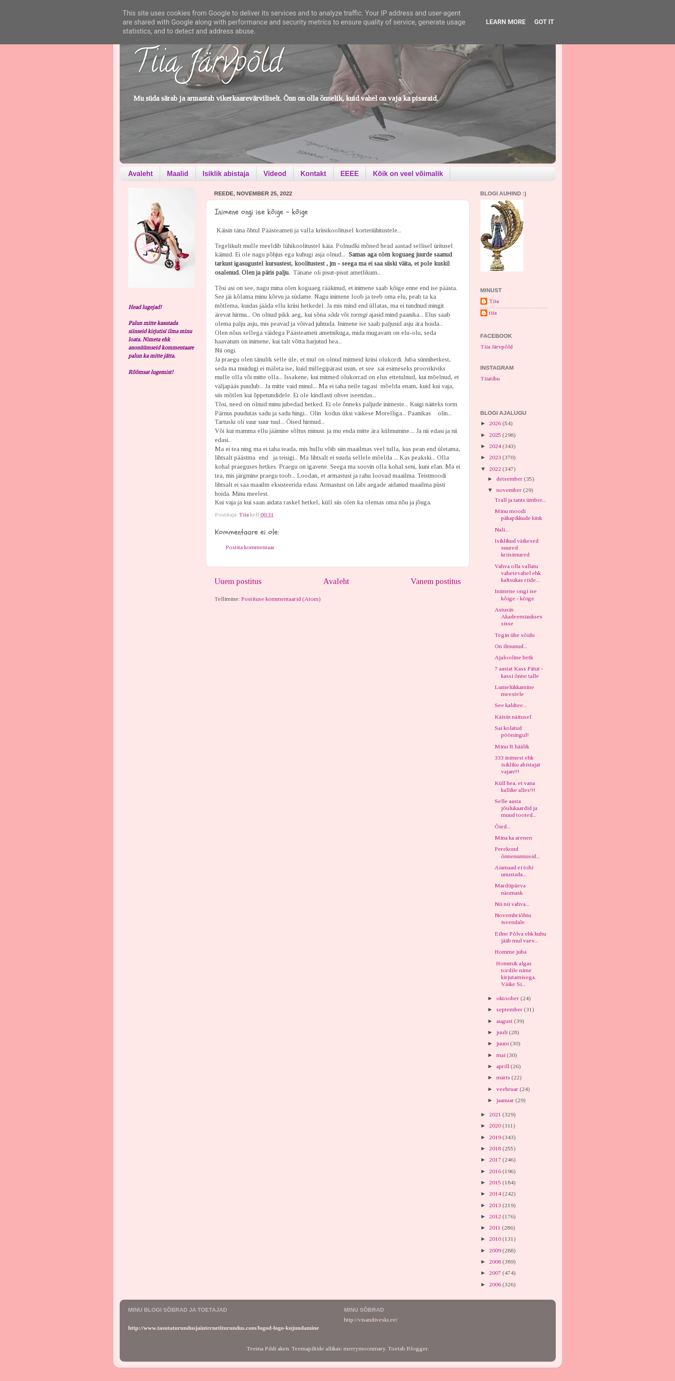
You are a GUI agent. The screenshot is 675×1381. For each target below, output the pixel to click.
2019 (495, 1137)
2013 (495, 1205)
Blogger (416, 1348)
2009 (495, 1250)
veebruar (508, 1089)
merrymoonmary (364, 1348)
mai (501, 1055)
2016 (495, 1171)
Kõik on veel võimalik (408, 173)
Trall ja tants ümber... (520, 500)
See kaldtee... (511, 705)
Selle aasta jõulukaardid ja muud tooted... (516, 808)
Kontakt (313, 173)
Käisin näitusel (513, 717)
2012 (495, 1216)
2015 (495, 1182)
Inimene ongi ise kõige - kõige (516, 594)
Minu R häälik (512, 746)
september (510, 1009)
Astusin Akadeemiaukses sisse (518, 616)
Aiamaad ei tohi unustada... (514, 870)
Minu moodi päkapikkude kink (518, 514)
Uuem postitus (238, 581)
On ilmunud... (511, 646)
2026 (495, 423)
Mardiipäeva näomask (510, 889)
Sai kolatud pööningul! (512, 731)
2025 (495, 435)
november (509, 490)
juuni (503, 1043)
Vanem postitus (436, 581)
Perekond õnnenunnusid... (517, 852)
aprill (503, 1066)
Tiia (494, 301)
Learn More (506, 22)
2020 (495, 1125)
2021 (495, 1114)
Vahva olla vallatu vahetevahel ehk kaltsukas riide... (518, 573)
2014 (495, 1193)
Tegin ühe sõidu (515, 635)
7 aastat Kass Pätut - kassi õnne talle (519, 672)
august (505, 1021)
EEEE (350, 173)
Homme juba (510, 951)
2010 (495, 1239)
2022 (495, 469)
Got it (544, 22)
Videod (274, 173)
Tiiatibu (490, 378)
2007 (495, 1273)
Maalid (178, 173)
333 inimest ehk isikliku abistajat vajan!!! (517, 764)
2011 (495, 1227)
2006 (495, 1284)
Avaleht (140, 173)
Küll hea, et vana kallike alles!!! (515, 786)
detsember (510, 479)
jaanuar (505, 1100)
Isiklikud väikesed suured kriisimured (517, 548)
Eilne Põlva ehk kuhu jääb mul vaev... (520, 937)
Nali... (502, 529)
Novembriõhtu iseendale (513, 918)
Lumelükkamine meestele (514, 690)
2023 (495, 457)
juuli (502, 1032)
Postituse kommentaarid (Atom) (281, 599)
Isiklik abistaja (226, 173)
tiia (493, 312)
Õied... (503, 826)
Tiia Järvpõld (207, 65)
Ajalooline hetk (514, 657)
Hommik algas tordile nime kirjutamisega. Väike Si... (515, 974)
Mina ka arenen (513, 837)
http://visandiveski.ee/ (371, 1319)
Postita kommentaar (250, 547)
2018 (495, 1148)
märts (503, 1077)
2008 (495, 1261)
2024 (495, 446)
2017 (495, 1159)
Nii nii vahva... (512, 904)
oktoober (508, 998)
